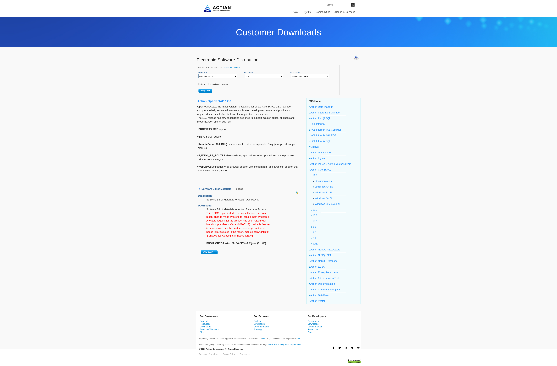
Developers (313, 321)
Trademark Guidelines (208, 354)
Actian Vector (317, 301)
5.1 (313, 238)
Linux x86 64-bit (323, 186)
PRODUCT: (202, 73)
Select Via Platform (232, 68)
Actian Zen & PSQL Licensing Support (284, 344)
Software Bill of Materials (216, 189)
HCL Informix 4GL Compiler (325, 129)
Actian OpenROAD (320, 169)
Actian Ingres (317, 158)
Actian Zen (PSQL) (320, 118)
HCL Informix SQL (320, 141)
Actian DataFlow (319, 295)
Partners (258, 321)
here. (298, 338)
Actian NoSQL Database (323, 261)
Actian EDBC (317, 266)
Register (306, 12)
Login (295, 12)
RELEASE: (248, 73)
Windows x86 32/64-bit (327, 204)
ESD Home (315, 101)
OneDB (314, 146)
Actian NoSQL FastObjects (324, 249)
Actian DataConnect (321, 152)
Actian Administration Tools (324, 278)
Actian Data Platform (321, 107)
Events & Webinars (209, 329)
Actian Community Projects (324, 289)
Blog (202, 332)
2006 (314, 244)
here (264, 338)
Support (204, 321)
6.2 (313, 226)
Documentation (323, 181)
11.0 (314, 215)
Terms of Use (245, 354)
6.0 (313, 232)
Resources (205, 324)
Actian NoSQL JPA (320, 255)
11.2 (314, 209)
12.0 (314, 175)
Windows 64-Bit (323, 198)
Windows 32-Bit (323, 192)
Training (258, 329)
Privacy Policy (229, 354)
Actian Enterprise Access (323, 272)
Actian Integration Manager (324, 112)
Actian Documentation (322, 283)
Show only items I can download (214, 84)
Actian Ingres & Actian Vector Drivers (330, 164)
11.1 (314, 221)
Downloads (205, 326)
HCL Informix (317, 124)
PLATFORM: (295, 73)
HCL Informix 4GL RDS (322, 135)
